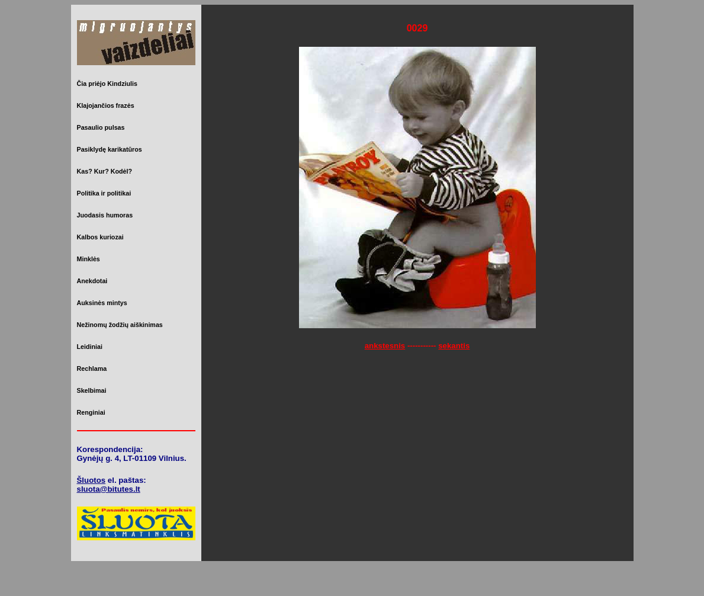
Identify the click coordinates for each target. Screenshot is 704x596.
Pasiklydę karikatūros (109, 149)
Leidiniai (89, 346)
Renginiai (91, 412)
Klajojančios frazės (105, 105)
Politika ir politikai (104, 193)
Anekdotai (92, 280)
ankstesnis (385, 345)
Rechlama (92, 368)
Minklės (88, 258)
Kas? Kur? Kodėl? (105, 171)
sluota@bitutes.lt (108, 489)
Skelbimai (92, 390)
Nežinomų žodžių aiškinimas (120, 324)
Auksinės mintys (102, 302)
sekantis (454, 345)
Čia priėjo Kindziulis (107, 83)
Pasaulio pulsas (101, 127)
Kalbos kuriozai (100, 237)
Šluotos (91, 480)
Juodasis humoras (105, 215)
